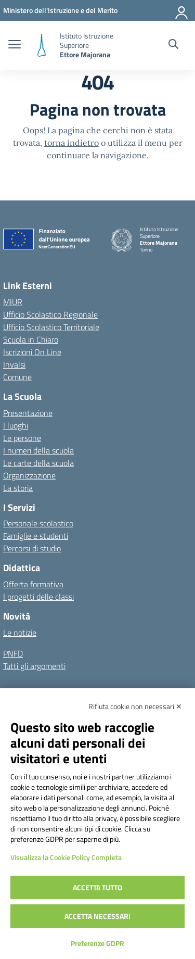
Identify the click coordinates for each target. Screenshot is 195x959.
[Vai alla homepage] (41, 45)
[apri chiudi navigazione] (14, 45)
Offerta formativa (33, 584)
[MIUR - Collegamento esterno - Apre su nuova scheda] (60, 10)
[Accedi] (182, 10)
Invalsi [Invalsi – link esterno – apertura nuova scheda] (14, 364)
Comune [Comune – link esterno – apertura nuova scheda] (17, 377)
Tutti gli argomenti (34, 666)
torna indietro (71, 142)
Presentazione (28, 413)
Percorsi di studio (32, 548)
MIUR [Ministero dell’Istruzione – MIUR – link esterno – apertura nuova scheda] (12, 302)
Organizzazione (29, 475)
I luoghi (15, 425)
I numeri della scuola (38, 450)
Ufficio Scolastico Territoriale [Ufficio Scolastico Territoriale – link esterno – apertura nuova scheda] (51, 327)
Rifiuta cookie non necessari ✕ (135, 706)
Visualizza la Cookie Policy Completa (66, 857)
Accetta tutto (97, 887)
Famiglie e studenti (35, 535)
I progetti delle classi (38, 596)
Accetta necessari (97, 916)
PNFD (13, 653)
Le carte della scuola (38, 463)
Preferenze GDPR (97, 943)
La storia (18, 488)
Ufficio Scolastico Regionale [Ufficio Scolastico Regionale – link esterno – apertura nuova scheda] (50, 314)
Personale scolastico (38, 523)
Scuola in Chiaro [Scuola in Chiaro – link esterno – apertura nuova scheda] (30, 339)
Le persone (22, 438)
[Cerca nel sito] (173, 45)
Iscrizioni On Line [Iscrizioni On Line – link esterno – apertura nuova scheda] (32, 352)
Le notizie (19, 632)
